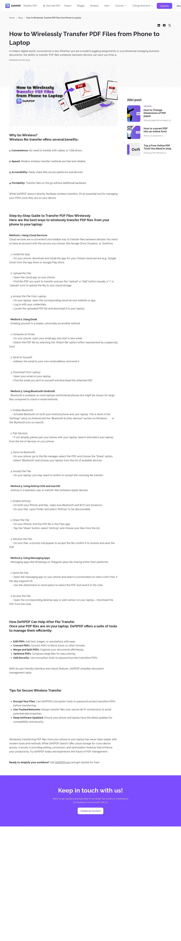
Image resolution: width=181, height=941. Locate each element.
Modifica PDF (30, 5)
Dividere (94, 5)
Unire (106, 5)
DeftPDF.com (62, 762)
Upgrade (164, 6)
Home (12, 18)
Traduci (67, 5)
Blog (20, 18)
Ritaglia (80, 5)
